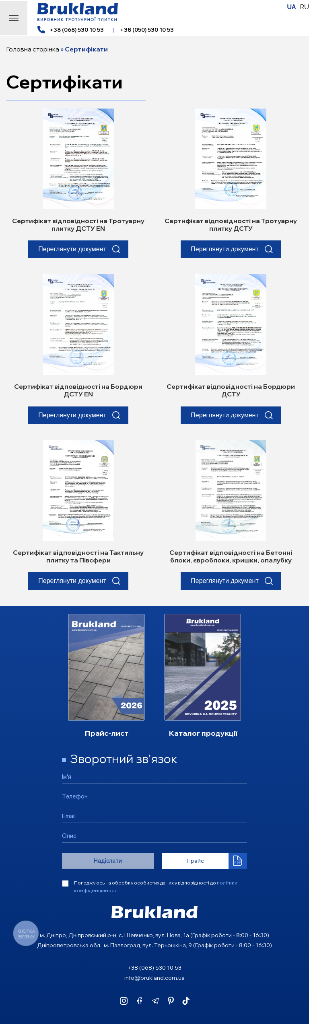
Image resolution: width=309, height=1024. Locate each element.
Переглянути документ (72, 250)
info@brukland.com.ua (154, 977)
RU (304, 7)
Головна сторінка (32, 49)
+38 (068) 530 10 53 (76, 29)
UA (291, 7)
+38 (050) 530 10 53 (147, 29)
